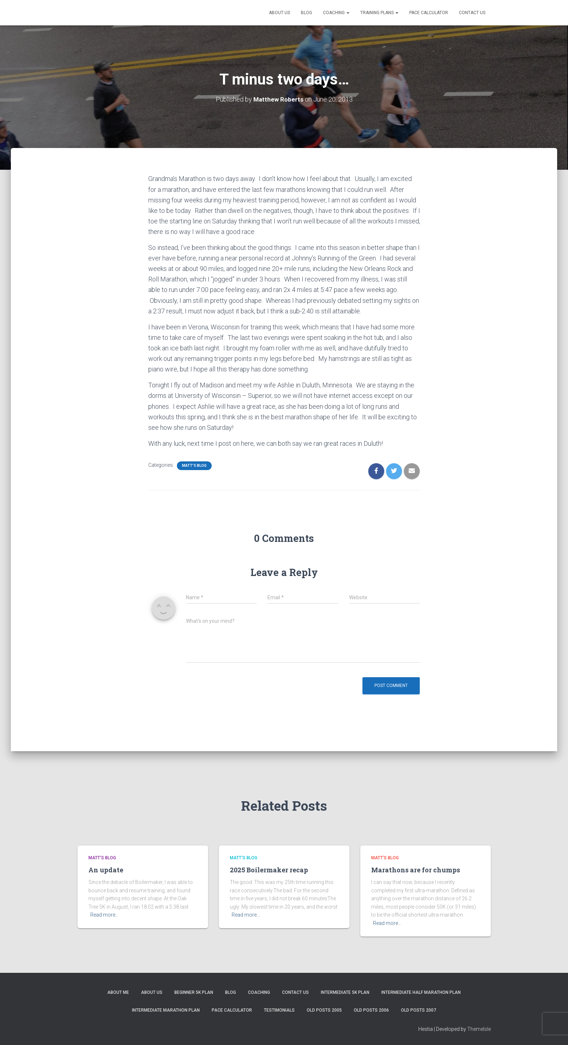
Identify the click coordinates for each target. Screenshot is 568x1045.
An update (105, 869)
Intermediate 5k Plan (345, 992)
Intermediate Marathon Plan (166, 1010)
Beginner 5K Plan (193, 992)
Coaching (336, 12)
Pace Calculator (428, 12)
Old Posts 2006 (371, 1010)
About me (118, 992)
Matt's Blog (194, 466)
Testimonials (279, 1010)
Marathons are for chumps (415, 869)
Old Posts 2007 (418, 1010)
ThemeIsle (479, 1029)
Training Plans (379, 12)
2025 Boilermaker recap (269, 869)
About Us (279, 12)
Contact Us (472, 12)
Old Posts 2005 (324, 1010)
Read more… (104, 915)
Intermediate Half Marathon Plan (421, 992)
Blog (306, 12)
